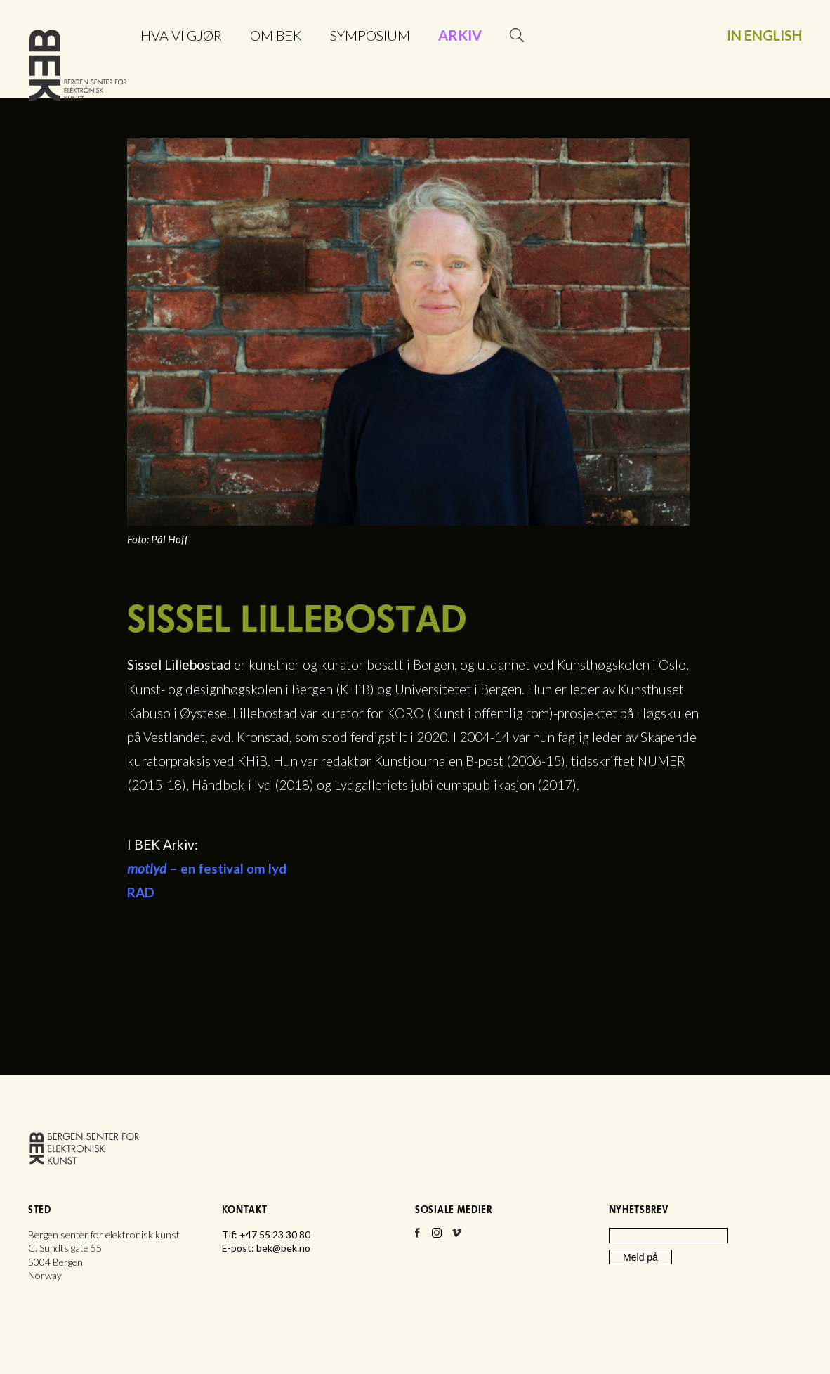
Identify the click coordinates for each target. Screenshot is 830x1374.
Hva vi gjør (181, 35)
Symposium (370, 35)
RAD (140, 892)
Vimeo (456, 1237)
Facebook (417, 1237)
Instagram (437, 1237)
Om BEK (276, 35)
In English (764, 35)
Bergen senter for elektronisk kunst (78, 68)
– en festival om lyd (206, 868)
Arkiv (460, 35)
